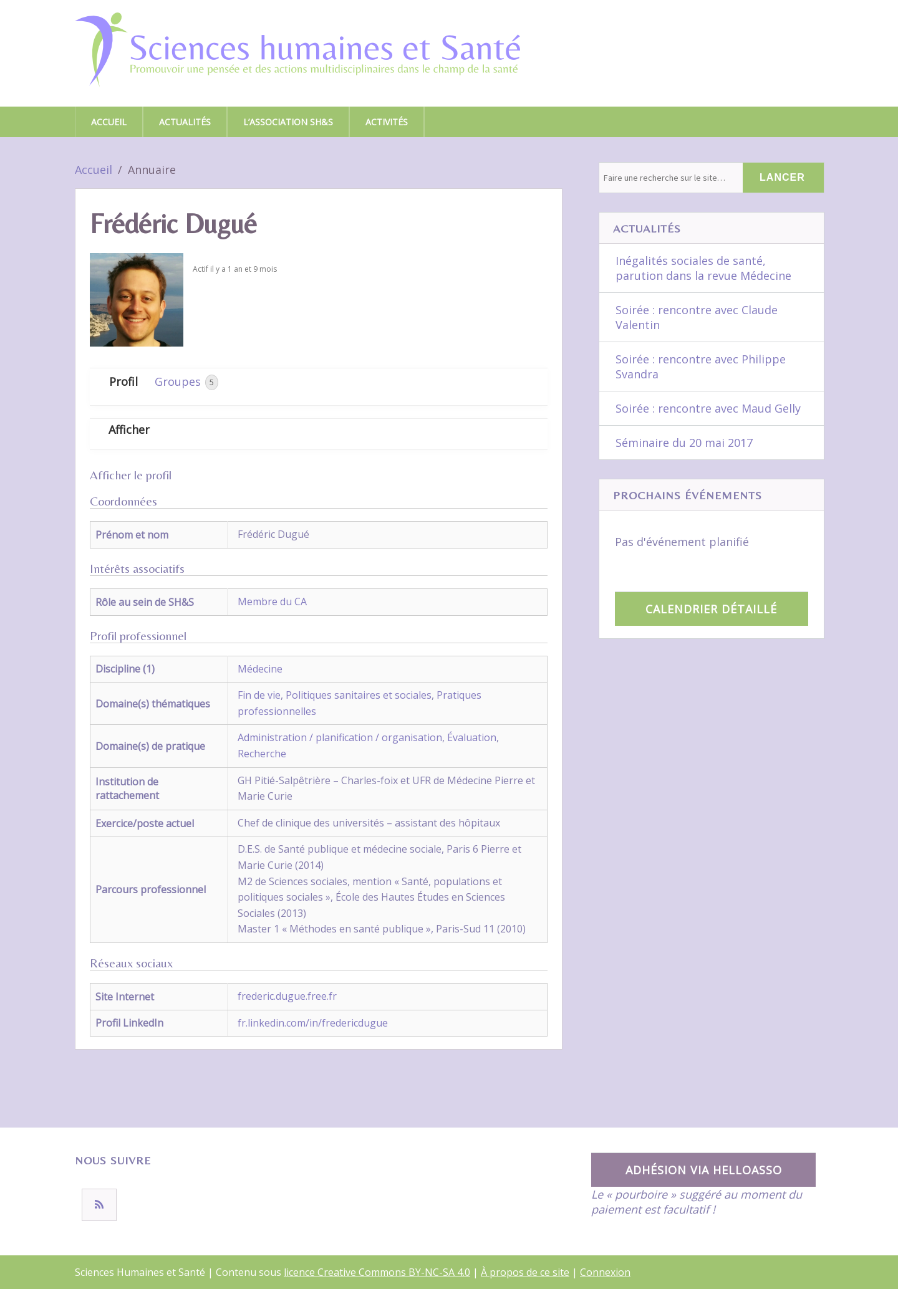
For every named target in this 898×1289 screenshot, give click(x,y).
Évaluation (471, 737)
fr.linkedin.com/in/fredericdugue (313, 1023)
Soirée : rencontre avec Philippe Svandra (701, 366)
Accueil (109, 122)
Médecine (260, 669)
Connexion (605, 1272)
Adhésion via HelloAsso (703, 1169)
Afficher (129, 429)
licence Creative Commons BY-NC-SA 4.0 (377, 1272)
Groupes (186, 382)
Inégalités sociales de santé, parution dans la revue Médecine (703, 268)
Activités (386, 122)
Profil (123, 381)
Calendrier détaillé (711, 608)
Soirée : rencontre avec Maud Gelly (708, 408)
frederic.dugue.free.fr (287, 996)
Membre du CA (272, 601)
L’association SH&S (288, 122)
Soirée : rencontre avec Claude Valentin (697, 317)
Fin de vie (259, 695)
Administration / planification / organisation (340, 737)
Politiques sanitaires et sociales (359, 695)
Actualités (185, 122)
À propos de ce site (525, 1272)
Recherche (262, 753)
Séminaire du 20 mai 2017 (684, 442)
